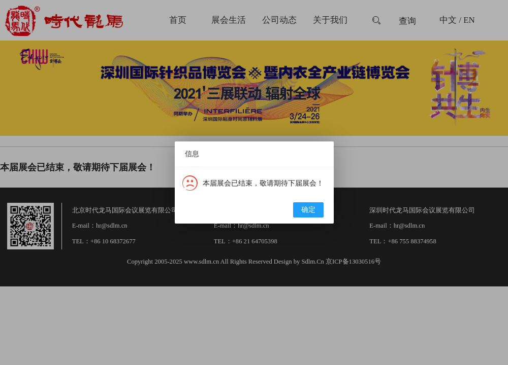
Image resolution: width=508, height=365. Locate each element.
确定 (308, 209)
